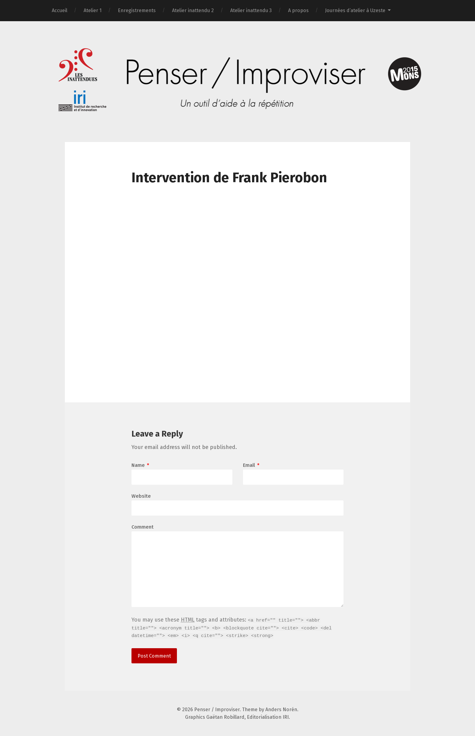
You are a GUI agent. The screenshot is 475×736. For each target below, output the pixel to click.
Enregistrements (137, 10)
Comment (142, 527)
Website (141, 496)
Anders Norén (281, 709)
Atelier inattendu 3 (251, 10)
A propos (298, 10)
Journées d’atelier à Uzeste (355, 10)
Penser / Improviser (217, 709)
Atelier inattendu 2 (193, 10)
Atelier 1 (92, 10)
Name (140, 465)
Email (251, 465)
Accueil (59, 10)
